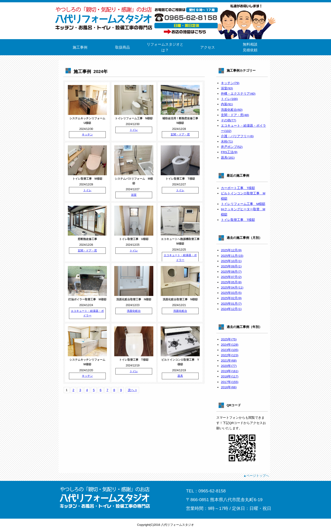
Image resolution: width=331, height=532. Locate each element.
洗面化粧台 (134, 311)
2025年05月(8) (231, 282)
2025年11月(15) (232, 255)
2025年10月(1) (231, 261)
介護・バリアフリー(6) (237, 136)
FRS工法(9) (229, 152)
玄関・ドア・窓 (180, 134)
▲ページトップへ (256, 475)
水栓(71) (227, 141)
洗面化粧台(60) (232, 109)
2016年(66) (229, 387)
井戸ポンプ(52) (232, 147)
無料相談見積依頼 (250, 47)
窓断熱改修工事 (87, 239)
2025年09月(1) (231, 266)
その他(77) (228, 120)
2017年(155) (229, 382)
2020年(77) (229, 366)
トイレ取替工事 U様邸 (134, 239)
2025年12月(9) (231, 250)
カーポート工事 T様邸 (238, 188)
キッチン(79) (230, 83)
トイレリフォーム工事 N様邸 (134, 118)
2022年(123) (229, 355)
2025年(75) (229, 339)
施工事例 (80, 47)
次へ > (132, 390)
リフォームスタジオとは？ (165, 47)
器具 (180, 375)
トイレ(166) (229, 99)
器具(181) (228, 157)
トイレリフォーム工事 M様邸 (243, 204)
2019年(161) (229, 371)
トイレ (134, 130)
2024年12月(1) (231, 309)
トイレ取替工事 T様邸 (180, 178)
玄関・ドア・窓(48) (235, 115)
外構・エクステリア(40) (238, 93)
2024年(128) (229, 344)
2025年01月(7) (231, 303)
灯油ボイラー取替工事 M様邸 (87, 299)
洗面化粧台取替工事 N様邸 (133, 299)
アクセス (207, 47)
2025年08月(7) (231, 271)
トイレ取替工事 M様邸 (87, 178)
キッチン (87, 134)
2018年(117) (229, 376)
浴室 (134, 194)
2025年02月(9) (231, 298)
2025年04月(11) (232, 287)
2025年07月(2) (231, 277)
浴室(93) (227, 88)
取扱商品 (122, 47)
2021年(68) (229, 360)
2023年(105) (229, 350)
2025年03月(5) (231, 293)
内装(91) (227, 104)
